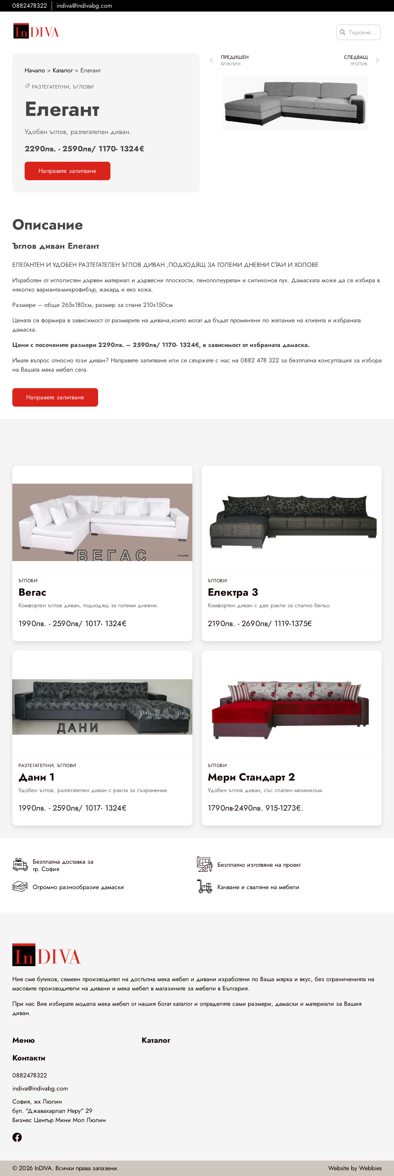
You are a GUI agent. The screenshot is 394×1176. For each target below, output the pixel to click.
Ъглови (83, 86)
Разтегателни (50, 86)
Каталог (63, 70)
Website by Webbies (355, 1168)
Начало (35, 70)
